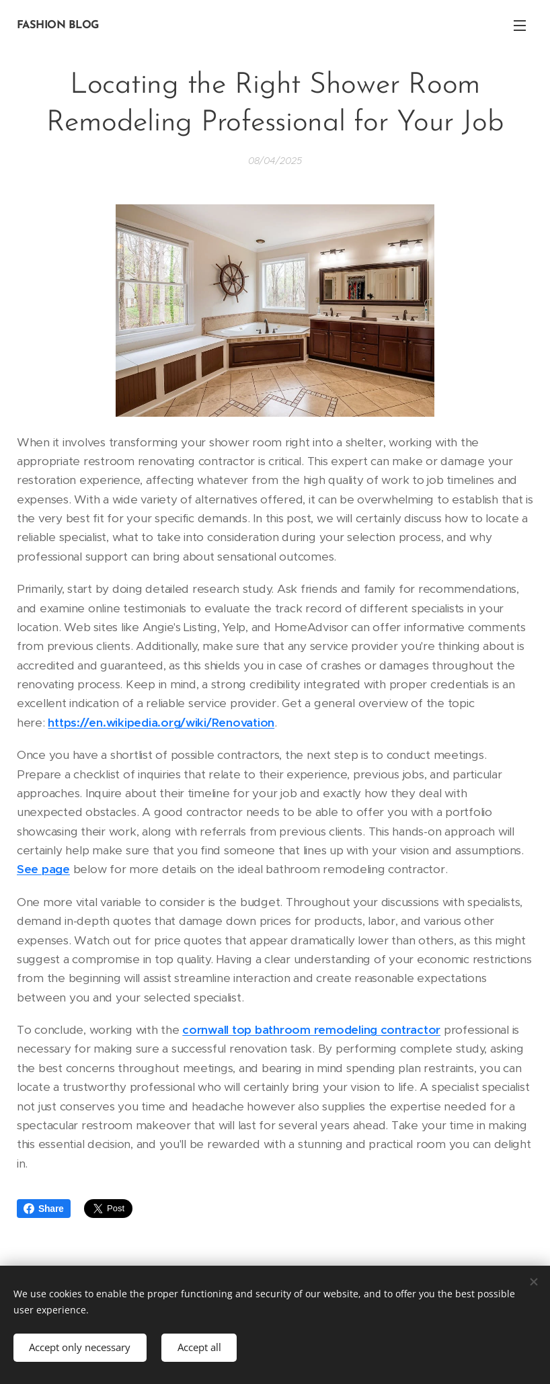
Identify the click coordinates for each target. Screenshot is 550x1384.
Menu (520, 25)
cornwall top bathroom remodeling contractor (311, 1029)
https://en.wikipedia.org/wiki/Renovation (161, 722)
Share (44, 1208)
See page (43, 869)
